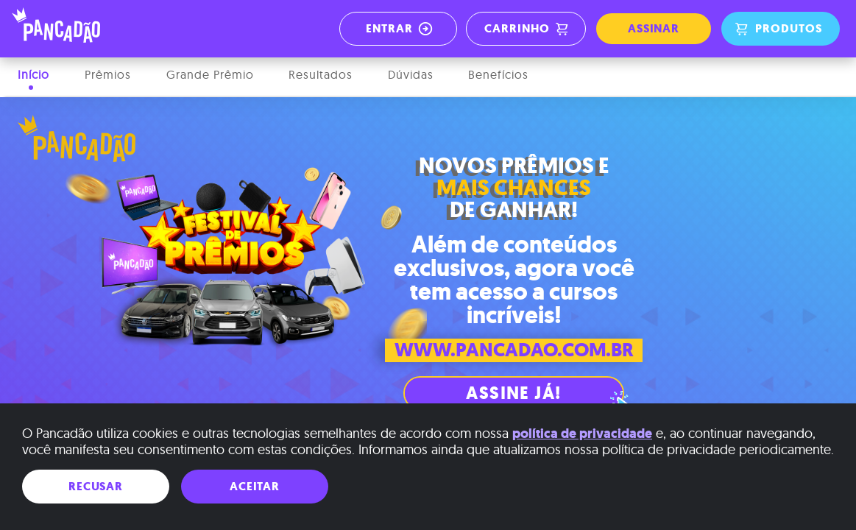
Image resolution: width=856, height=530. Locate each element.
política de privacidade (582, 433)
